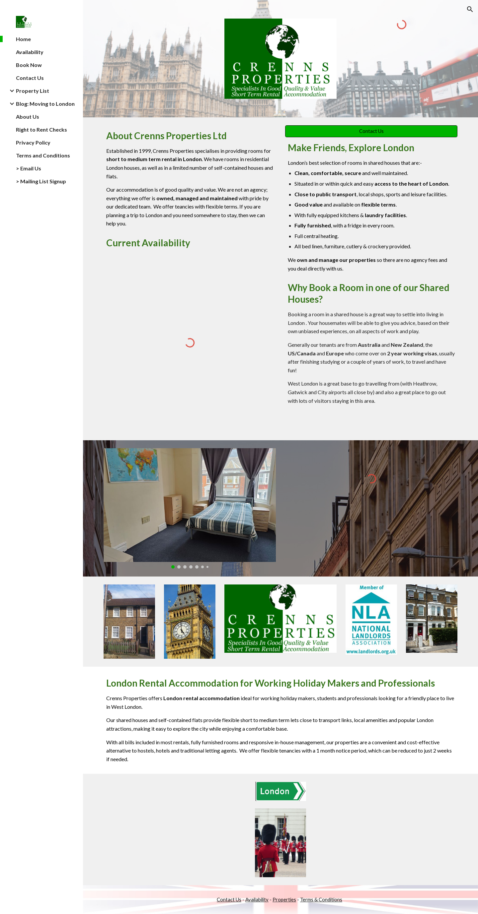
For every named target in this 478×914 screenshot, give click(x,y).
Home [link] (23, 39)
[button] (470, 9)
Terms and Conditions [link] (43, 155)
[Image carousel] (190, 508)
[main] (190, 178)
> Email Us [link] (28, 168)
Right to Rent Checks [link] (41, 129)
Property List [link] (32, 91)
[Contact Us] (371, 131)
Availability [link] (29, 52)
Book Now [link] (29, 65)
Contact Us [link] (30, 78)
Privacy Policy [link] (33, 142)
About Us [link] (27, 116)
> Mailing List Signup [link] (41, 181)
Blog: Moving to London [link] (45, 103)
